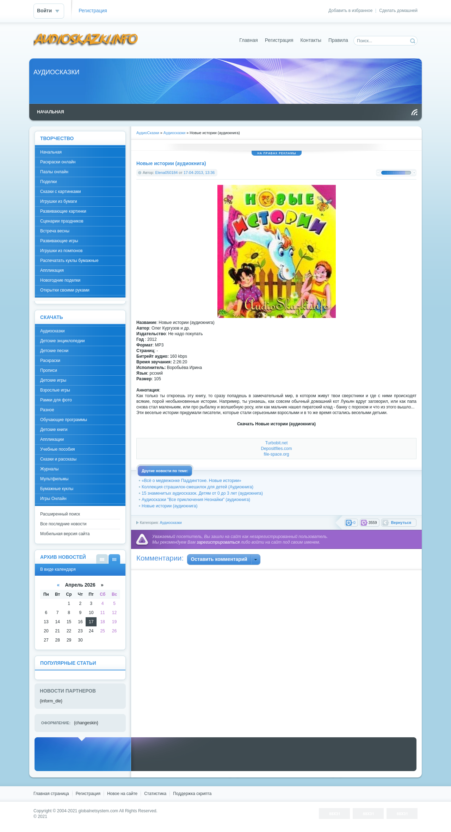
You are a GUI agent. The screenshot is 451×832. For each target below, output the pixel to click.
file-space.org (276, 454)
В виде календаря (114, 559)
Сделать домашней (398, 10)
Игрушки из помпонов (61, 250)
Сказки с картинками (60, 191)
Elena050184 (166, 172)
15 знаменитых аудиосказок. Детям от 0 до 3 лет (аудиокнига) (202, 493)
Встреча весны (54, 231)
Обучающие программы (63, 419)
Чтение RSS (414, 112)
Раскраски (50, 360)
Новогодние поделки (60, 280)
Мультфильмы (54, 478)
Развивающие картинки (63, 211)
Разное (47, 409)
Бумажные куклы (56, 488)
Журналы (49, 469)
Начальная (51, 152)
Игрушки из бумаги (58, 201)
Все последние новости (63, 523)
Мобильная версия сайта (64, 533)
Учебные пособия (57, 449)
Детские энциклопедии (62, 340)
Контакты (310, 40)
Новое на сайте (122, 793)
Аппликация (52, 270)
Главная (248, 40)
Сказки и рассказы (58, 459)
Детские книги (53, 429)
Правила (338, 40)
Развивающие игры (59, 240)
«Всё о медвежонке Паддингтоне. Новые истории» (191, 480)
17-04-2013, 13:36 (199, 172)
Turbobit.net (276, 442)
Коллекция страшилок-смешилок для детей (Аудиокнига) (197, 486)
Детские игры (53, 380)
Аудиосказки (170, 522)
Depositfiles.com (276, 448)
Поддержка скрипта (192, 793)
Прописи (48, 370)
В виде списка (102, 559)
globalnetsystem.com (98, 810)
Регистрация (93, 10)
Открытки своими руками (64, 290)
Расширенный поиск (60, 514)
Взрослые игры (55, 390)
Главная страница (51, 793)
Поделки (48, 181)
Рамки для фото (56, 400)
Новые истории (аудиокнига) (169, 505)
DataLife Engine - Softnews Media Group (85, 40)
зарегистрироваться (218, 542)
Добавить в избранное (350, 10)
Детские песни (54, 350)
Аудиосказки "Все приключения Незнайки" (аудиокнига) (196, 499)
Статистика (155, 793)
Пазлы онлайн (54, 171)
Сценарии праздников (62, 221)
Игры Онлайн (53, 498)
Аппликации (52, 439)
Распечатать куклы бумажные (69, 260)
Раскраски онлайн (57, 161)
